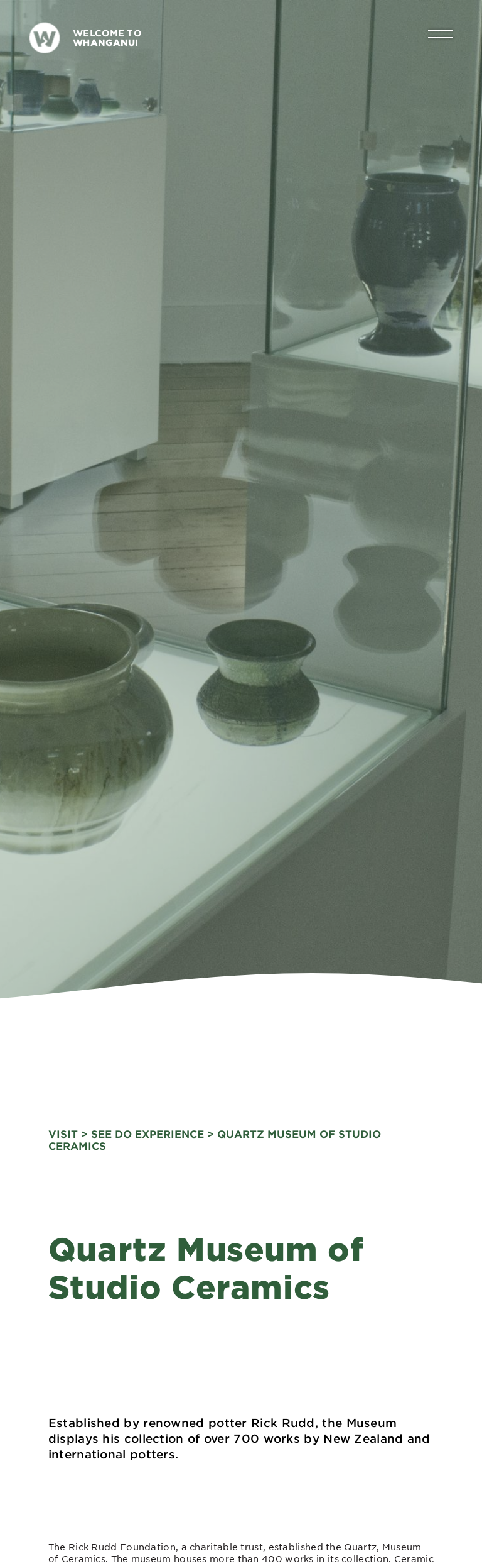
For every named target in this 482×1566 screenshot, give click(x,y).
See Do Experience (147, 1131)
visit (63, 1131)
